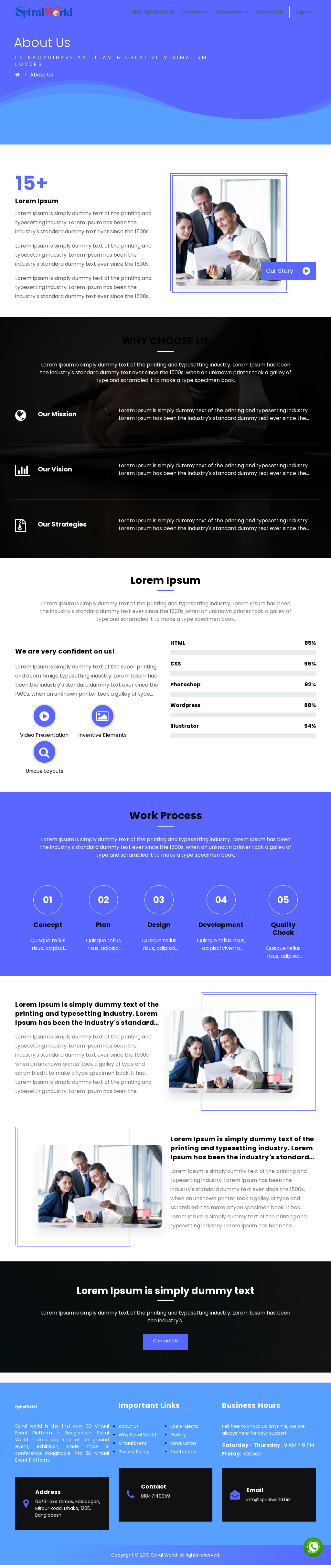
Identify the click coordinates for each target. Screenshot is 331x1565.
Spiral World (164, 1555)
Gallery (178, 1435)
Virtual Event (133, 1443)
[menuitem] (152, 12)
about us (129, 1426)
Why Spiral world (137, 1435)
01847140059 (155, 1496)
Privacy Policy (134, 1451)
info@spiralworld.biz (268, 1499)
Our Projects (184, 1426)
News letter (183, 1443)
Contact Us (165, 1341)
